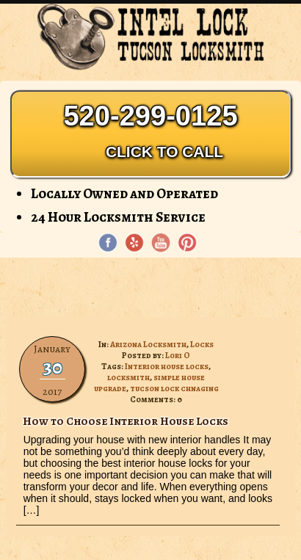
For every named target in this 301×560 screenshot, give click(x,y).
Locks (202, 344)
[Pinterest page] (187, 243)
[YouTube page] (160, 243)
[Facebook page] (108, 243)
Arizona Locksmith (148, 344)
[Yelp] (134, 243)
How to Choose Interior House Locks (125, 421)
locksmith (128, 377)
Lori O (177, 355)
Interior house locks (166, 366)
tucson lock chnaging (174, 388)
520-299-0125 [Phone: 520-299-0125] (150, 134)
